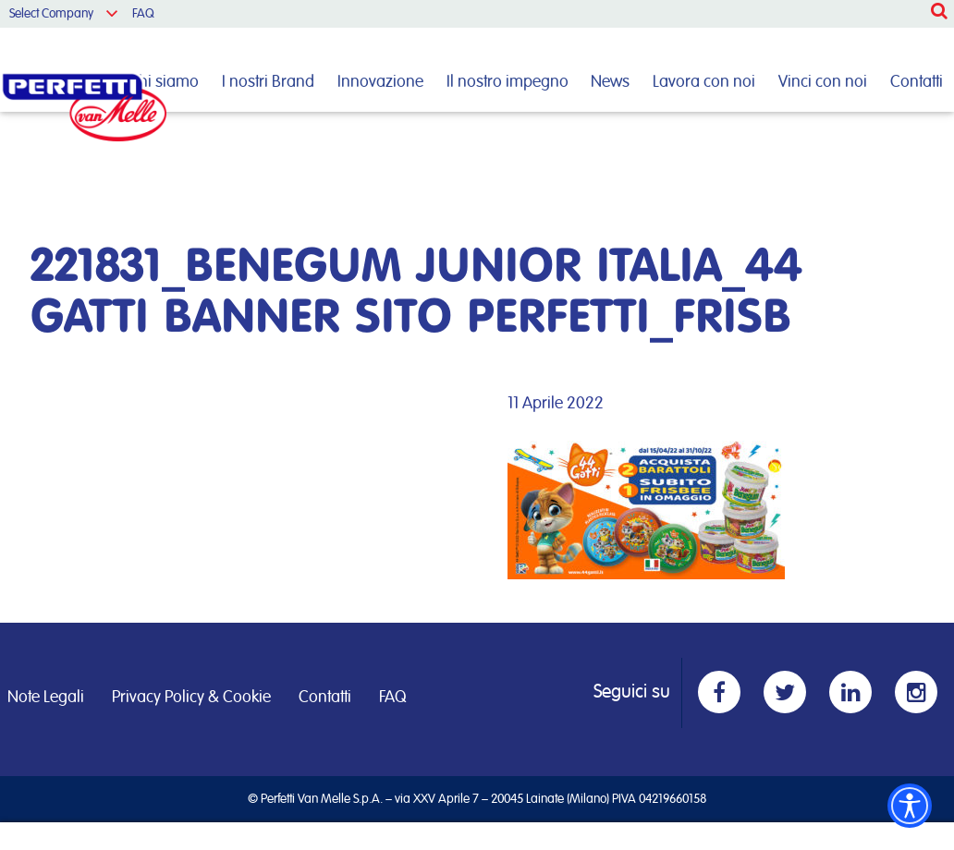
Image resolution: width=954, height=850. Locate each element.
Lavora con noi (704, 82)
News (610, 82)
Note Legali (45, 697)
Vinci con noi (822, 82)
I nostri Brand (268, 82)
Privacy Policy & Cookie (191, 697)
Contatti (916, 82)
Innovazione (380, 82)
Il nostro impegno (507, 82)
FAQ (143, 13)
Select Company (51, 13)
